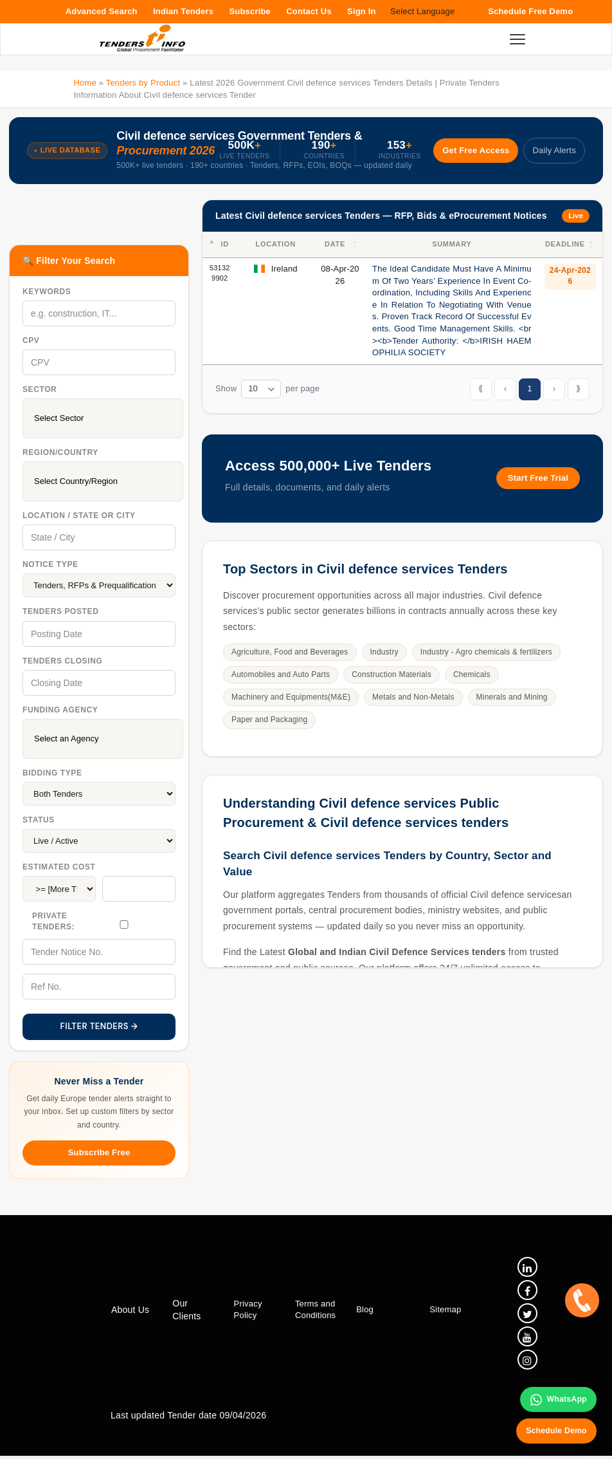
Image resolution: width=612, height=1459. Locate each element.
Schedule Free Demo (530, 11)
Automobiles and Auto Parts (280, 674)
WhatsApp (555, 1396)
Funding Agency (60, 709)
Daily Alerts (552, 150)
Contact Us (309, 11)
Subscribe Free (99, 1152)
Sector (39, 389)
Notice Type (50, 564)
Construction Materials (391, 674)
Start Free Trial (538, 478)
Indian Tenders (183, 11)
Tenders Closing (62, 660)
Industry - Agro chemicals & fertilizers (486, 651)
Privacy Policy (246, 1311)
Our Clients (186, 1311)
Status (38, 819)
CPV (30, 340)
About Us (130, 1311)
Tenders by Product (143, 83)
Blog (362, 1311)
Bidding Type (52, 772)
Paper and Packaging (269, 719)
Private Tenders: (53, 921)
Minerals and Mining (512, 697)
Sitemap (441, 1311)
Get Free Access (469, 150)
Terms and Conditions (312, 1311)
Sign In (361, 11)
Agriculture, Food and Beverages (289, 651)
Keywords (46, 291)
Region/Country (60, 452)
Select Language (422, 11)
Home (84, 83)
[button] (355, 244)
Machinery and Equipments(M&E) (290, 697)
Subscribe (250, 11)
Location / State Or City (79, 515)
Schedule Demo (553, 1429)
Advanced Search (102, 11)
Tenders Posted (60, 611)
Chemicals (472, 674)
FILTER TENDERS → (99, 1026)
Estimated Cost (59, 866)
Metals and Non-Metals (413, 697)
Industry (384, 651)
